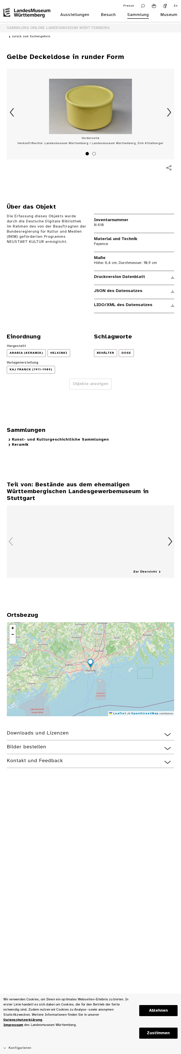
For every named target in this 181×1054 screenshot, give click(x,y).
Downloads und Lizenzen (38, 733)
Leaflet (117, 713)
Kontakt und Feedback (35, 760)
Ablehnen (158, 1010)
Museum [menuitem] (169, 15)
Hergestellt (16, 346)
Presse (128, 5)
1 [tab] (88, 154)
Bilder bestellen (26, 747)
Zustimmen (158, 1033)
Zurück (12, 112)
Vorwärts (169, 112)
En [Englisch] (176, 5)
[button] (90, 664)
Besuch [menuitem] (108, 15)
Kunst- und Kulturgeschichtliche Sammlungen (60, 440)
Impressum (13, 1025)
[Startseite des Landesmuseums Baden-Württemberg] (26, 17)
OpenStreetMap (145, 713)
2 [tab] (95, 154)
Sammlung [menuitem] (138, 15)
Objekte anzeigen (90, 384)
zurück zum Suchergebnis (31, 36)
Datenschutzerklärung (22, 1020)
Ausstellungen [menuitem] (74, 15)
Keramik (20, 445)
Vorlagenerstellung (22, 362)
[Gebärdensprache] (165, 6)
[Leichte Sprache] (154, 6)
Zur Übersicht (145, 571)
